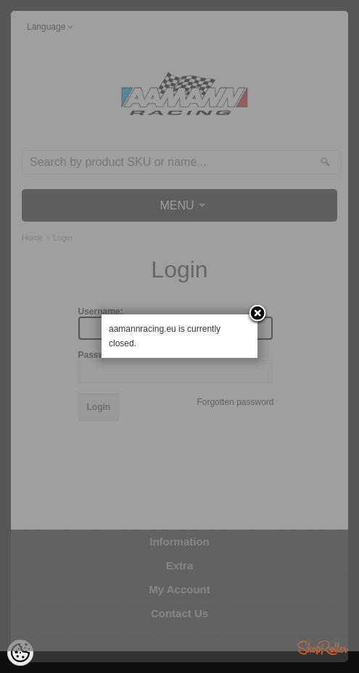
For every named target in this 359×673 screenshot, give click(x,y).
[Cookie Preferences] (20, 653)
